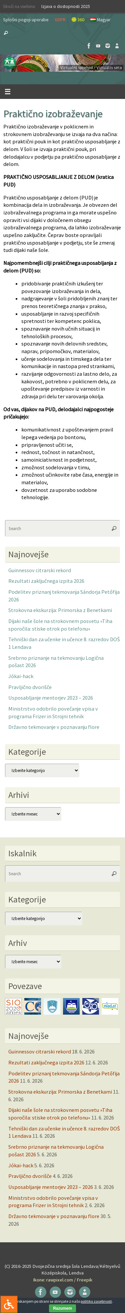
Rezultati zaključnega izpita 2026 (46, 581)
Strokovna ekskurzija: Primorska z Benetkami (60, 610)
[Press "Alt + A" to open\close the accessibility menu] (9, 1304)
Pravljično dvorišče (30, 687)
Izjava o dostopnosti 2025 (65, 6)
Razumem (62, 1308)
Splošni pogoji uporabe (26, 20)
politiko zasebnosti (96, 1301)
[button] (62, 63)
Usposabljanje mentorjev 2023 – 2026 (50, 697)
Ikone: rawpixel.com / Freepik (62, 1280)
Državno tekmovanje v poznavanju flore (53, 727)
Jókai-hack (20, 676)
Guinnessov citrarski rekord (39, 570)
